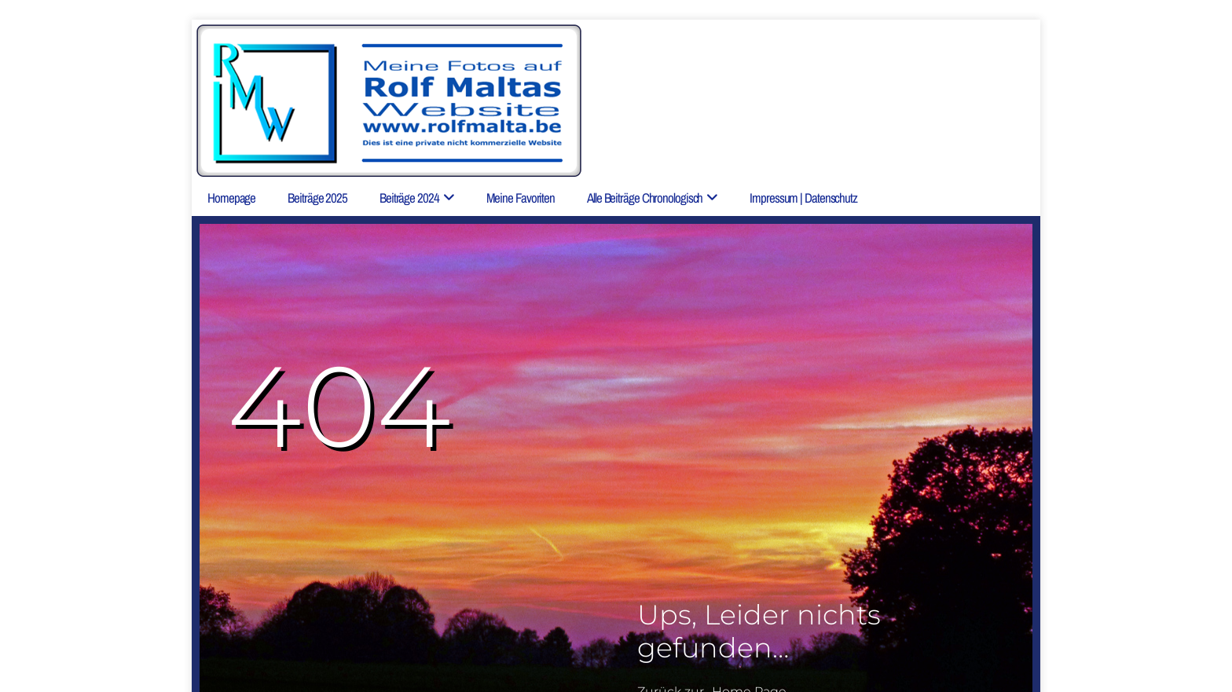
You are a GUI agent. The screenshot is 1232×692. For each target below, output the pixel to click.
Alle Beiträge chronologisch (644, 198)
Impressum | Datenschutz (803, 198)
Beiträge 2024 (409, 198)
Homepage (231, 198)
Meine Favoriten (521, 198)
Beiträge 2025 (317, 198)
